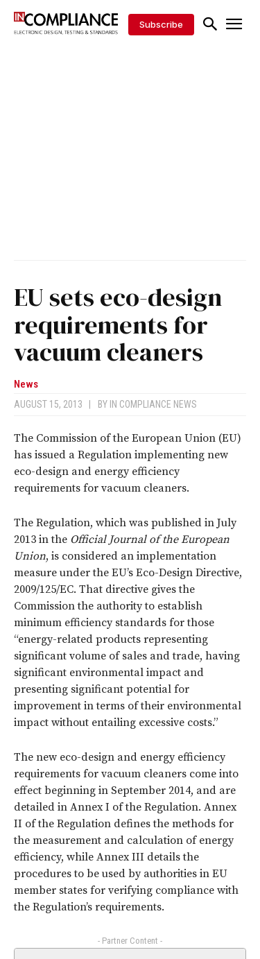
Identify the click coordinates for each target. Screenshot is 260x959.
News (26, 384)
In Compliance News (153, 404)
